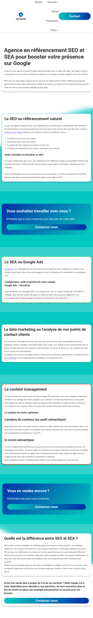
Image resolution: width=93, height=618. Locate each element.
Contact (74, 16)
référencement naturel (13, 132)
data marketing (10, 358)
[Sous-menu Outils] (58, 30)
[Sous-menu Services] (58, 2)
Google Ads (9, 269)
